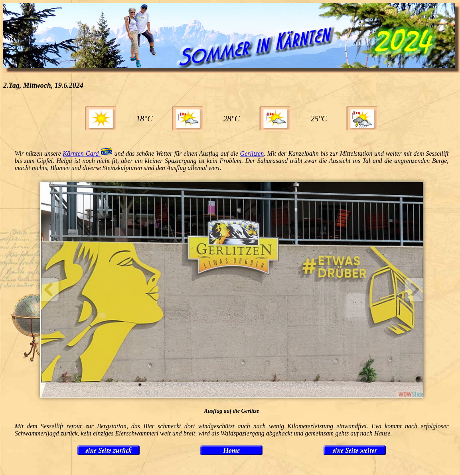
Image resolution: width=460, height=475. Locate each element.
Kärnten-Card (88, 153)
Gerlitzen (252, 153)
